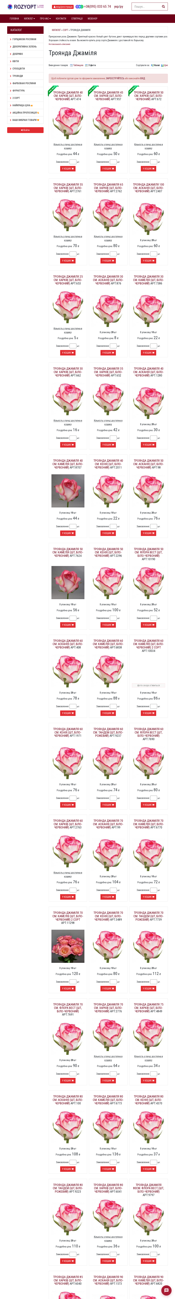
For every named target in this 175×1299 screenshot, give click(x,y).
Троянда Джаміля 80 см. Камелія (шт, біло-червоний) (108, 1100)
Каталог (56, 30)
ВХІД (142, 78)
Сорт (65, 30)
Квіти (14, 61)
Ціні (166, 65)
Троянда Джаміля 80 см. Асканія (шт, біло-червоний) (68, 1100)
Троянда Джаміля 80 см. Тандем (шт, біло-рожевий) (68, 1188)
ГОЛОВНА (14, 18)
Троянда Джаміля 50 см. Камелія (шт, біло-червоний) (67, 552)
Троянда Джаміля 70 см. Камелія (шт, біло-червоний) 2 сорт (67, 916)
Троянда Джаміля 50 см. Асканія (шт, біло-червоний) (148, 464)
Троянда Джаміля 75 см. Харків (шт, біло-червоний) (148, 1008)
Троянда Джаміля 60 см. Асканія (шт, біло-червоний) (68, 644)
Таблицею (78, 65)
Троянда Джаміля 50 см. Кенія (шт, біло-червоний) (108, 552)
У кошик (68, 168)
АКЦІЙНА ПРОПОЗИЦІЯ (25, 112)
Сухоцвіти (17, 68)
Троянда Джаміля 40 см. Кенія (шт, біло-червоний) (108, 464)
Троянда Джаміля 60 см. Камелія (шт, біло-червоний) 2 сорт (148, 644)
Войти (25, 130)
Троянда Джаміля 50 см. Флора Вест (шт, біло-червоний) (148, 552)
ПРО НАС (45, 18)
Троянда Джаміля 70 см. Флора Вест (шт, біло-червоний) (68, 1008)
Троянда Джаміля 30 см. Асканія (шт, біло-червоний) (108, 280)
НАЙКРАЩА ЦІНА (22, 105)
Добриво (16, 54)
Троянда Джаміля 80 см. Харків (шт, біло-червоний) (108, 1188)
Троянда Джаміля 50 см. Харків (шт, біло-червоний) (148, 96)
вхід (62, 6)
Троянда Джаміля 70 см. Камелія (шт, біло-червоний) (148, 824)
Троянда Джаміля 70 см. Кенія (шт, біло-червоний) (108, 916)
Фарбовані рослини (23, 83)
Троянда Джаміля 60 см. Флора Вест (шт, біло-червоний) (148, 732)
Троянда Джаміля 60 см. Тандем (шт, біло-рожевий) (108, 732)
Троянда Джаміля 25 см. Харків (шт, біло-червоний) (68, 280)
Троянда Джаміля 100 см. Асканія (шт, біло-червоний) (148, 188)
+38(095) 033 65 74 (93, 6)
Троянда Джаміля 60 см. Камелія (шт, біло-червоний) (108, 644)
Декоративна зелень (23, 46)
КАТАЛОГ (29, 18)
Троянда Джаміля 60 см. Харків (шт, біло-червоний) (68, 824)
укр (116, 6)
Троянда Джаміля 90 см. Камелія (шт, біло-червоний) (148, 1280)
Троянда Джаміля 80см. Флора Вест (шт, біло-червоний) (148, 1188)
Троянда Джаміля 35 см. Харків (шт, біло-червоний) (108, 372)
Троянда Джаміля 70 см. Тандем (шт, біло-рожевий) (148, 916)
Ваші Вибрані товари (25, 120)
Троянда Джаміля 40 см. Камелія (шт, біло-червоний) (67, 464)
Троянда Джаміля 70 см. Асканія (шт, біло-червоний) (108, 824)
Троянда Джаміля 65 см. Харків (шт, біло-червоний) (108, 188)
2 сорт (15, 98)
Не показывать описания (59, 44)
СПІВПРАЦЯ (77, 18)
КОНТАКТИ (61, 18)
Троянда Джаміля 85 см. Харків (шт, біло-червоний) (68, 1280)
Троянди (16, 76)
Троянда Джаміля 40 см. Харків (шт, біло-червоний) (68, 96)
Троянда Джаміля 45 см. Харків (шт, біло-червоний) (108, 96)
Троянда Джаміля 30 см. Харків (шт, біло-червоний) (68, 372)
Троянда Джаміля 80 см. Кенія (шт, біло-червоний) (148, 1100)
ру (121, 6)
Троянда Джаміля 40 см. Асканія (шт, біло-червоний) (148, 372)
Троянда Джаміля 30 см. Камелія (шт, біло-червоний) (148, 280)
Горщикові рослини (23, 39)
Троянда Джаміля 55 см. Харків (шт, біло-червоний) (68, 188)
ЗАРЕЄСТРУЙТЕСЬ (115, 78)
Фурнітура (17, 90)
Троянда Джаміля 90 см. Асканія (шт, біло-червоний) (108, 1280)
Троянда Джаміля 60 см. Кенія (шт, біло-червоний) (68, 732)
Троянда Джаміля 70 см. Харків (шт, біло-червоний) (108, 1008)
